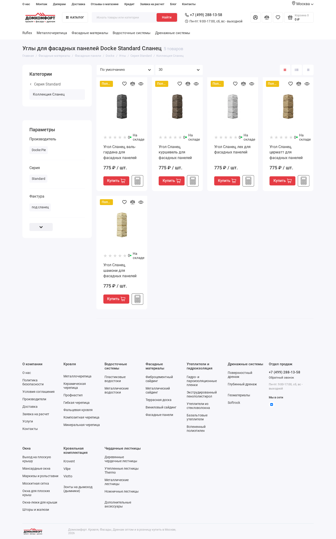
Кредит (129, 4)
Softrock (234, 402)
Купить (116, 180)
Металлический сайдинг (158, 390)
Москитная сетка (35, 483)
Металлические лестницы (117, 482)
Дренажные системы (172, 33)
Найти (167, 17)
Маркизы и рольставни (40, 476)
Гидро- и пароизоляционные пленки (202, 381)
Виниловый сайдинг (161, 407)
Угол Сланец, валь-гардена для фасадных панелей (119, 152)
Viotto (67, 476)
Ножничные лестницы (122, 491)
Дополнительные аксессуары (118, 504)
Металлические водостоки (117, 390)
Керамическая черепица (74, 386)
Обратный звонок (281, 377)
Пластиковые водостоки (115, 379)
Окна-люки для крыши (39, 502)
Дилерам (59, 4)
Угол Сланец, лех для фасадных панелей (232, 150)
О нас (26, 4)
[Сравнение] (267, 17)
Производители (34, 399)
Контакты (189, 4)
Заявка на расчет (152, 4)
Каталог (75, 17)
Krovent (69, 461)
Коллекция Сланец (49, 94)
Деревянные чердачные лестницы (121, 459)
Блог (173, 4)
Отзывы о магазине (105, 4)
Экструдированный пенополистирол (202, 394)
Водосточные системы (131, 33)
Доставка (78, 4)
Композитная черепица (81, 417)
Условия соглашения (38, 392)
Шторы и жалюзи (35, 509)
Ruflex (27, 33)
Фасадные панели (159, 415)
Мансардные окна (36, 468)
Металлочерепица (52, 33)
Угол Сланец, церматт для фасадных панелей (286, 152)
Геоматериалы (239, 395)
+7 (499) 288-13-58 (203, 15)
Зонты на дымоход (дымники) (77, 489)
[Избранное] (278, 17)
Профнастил (73, 395)
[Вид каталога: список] (296, 70)
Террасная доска (159, 400)
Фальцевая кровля (78, 410)
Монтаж (41, 4)
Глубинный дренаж (242, 384)
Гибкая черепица (76, 402)
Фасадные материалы (90, 33)
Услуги (27, 421)
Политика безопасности (33, 382)
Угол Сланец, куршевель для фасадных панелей (175, 152)
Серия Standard (45, 84)
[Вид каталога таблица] (308, 70)
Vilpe (66, 469)
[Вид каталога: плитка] (285, 70)
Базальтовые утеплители (197, 417)
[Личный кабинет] (256, 17)
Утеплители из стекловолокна (198, 406)
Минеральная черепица (81, 425)
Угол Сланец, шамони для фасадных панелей (119, 270)
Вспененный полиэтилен (196, 429)
